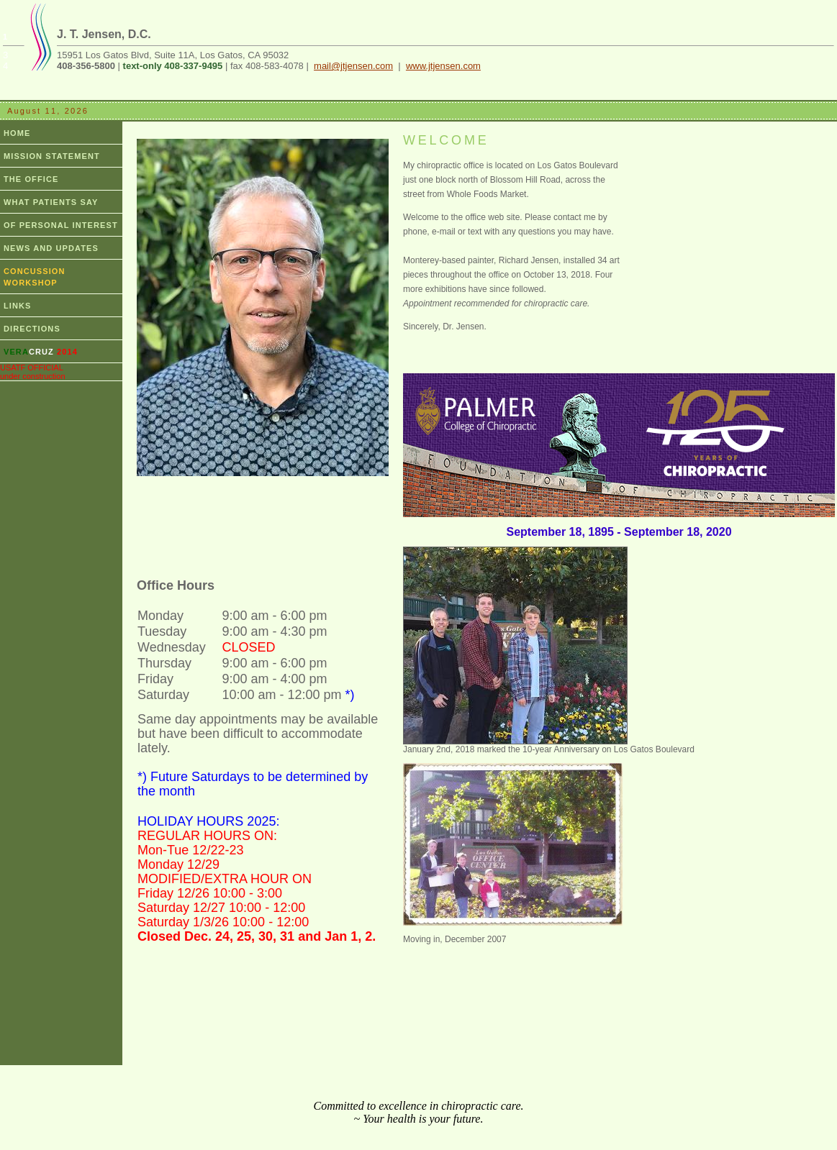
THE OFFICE (31, 179)
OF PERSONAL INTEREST (61, 225)
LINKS (18, 305)
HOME (17, 133)
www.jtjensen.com (443, 65)
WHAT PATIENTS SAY (51, 202)
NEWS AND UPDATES (51, 248)
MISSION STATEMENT (52, 156)
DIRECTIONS (32, 328)
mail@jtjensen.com (353, 65)
